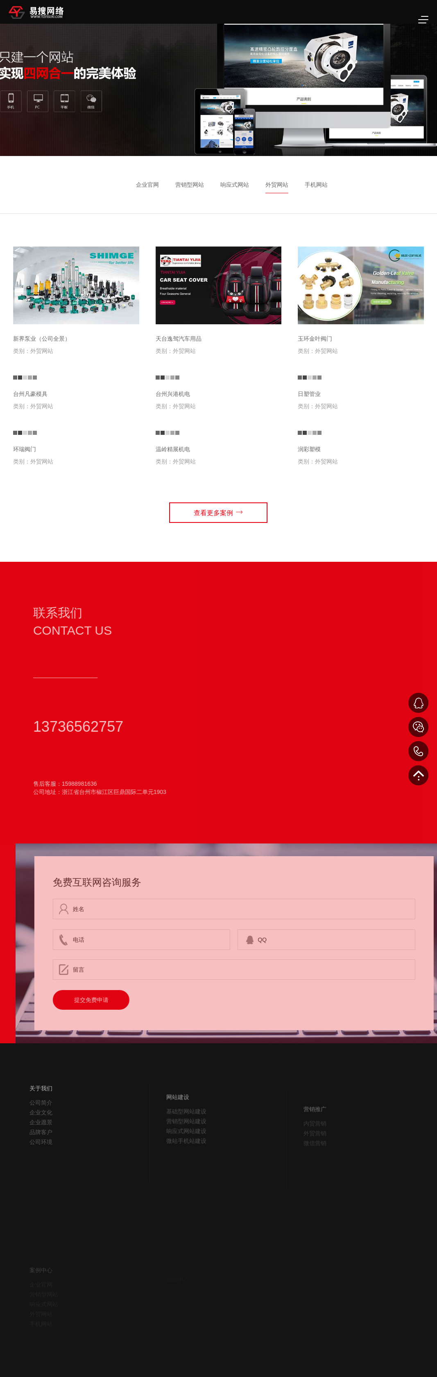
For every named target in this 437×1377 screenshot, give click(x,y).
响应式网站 (234, 184)
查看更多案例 (218, 512)
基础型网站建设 (186, 1135)
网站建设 (177, 1120)
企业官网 (147, 184)
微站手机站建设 (186, 1164)
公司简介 (40, 1121)
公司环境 (40, 1160)
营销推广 (314, 1131)
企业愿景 (40, 1140)
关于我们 (40, 1106)
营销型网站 (189, 184)
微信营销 (314, 1165)
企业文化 (40, 1131)
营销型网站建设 (186, 1145)
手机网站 (316, 184)
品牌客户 (40, 1150)
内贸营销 (314, 1145)
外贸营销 (314, 1155)
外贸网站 (276, 184)
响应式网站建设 (186, 1154)
